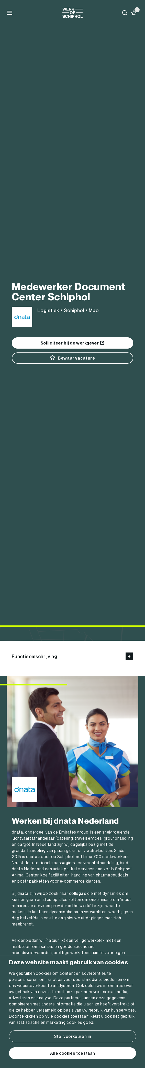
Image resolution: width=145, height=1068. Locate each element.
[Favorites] (133, 12)
